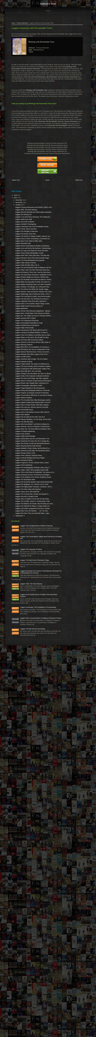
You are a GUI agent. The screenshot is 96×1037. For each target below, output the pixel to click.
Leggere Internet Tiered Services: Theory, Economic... (20, 499)
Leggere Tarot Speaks (20, 628)
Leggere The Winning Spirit (21, 639)
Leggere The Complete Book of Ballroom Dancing (23, 833)
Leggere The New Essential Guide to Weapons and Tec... (22, 323)
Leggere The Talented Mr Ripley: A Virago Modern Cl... (21, 803)
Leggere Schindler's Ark (20, 274)
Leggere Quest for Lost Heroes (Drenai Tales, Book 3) (22, 480)
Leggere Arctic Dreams (20, 659)
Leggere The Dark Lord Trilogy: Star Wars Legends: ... (22, 555)
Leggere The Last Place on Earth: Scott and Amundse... (21, 393)
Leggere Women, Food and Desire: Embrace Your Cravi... (22, 382)
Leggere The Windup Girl (21, 221)
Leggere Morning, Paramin (21, 484)
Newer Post (13, 180)
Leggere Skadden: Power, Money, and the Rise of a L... (22, 686)
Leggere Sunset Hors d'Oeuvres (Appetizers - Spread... (21, 422)
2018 (13, 194)
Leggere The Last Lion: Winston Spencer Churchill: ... (22, 616)
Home (48, 11)
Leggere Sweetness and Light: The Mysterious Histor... (21, 692)
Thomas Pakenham (20, 25)
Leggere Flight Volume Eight (22, 453)
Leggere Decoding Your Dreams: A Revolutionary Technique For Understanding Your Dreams (19, 913)
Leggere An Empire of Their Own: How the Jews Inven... (22, 336)
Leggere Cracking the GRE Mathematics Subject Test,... (21, 531)
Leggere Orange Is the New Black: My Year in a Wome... (22, 542)
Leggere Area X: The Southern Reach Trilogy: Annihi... (21, 408)
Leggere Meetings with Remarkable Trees (29, 30)
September (17, 821)
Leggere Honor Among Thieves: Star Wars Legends (20, 610)
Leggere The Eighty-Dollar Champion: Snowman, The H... (22, 761)
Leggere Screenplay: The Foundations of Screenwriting (24, 970)
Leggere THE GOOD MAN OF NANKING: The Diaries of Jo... (22, 730)
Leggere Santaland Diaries (21, 710)
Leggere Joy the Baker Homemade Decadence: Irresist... (21, 354)
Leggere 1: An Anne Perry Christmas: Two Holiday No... (21, 225)
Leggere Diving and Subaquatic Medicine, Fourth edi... (20, 581)
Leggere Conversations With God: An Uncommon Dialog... (22, 592)
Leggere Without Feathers (21, 596)
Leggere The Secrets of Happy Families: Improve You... (22, 259)
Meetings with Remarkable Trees (34, 92)
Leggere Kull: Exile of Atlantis (22, 232)
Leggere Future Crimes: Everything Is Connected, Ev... (22, 266)
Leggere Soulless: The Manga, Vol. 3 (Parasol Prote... (21, 371)
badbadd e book (48, 4)
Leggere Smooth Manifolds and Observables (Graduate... (21, 217)
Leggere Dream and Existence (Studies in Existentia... (20, 279)
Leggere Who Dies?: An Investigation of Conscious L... (22, 489)
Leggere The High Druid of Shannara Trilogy (24, 892)
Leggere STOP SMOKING (21, 717)
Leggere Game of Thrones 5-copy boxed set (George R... (22, 561)
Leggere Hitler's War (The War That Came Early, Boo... (21, 330)
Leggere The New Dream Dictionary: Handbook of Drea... (21, 343)
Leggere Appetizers (19, 417)
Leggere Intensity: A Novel (21, 515)
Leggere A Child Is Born (20, 508)
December (16, 198)
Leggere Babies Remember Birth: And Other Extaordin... (22, 365)
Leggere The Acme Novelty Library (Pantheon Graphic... (21, 524)
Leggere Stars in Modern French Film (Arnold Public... (21, 785)
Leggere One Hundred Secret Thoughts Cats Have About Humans (25, 951)
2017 (13, 196)
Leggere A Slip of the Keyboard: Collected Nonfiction (20, 548)
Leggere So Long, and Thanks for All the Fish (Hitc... (21, 290)
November (16, 201)
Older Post (79, 180)
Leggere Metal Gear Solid (21, 230)
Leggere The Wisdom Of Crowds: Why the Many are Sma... (22, 796)
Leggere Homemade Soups (22, 621)
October (16, 203)
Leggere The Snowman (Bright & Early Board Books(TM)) (20, 750)
